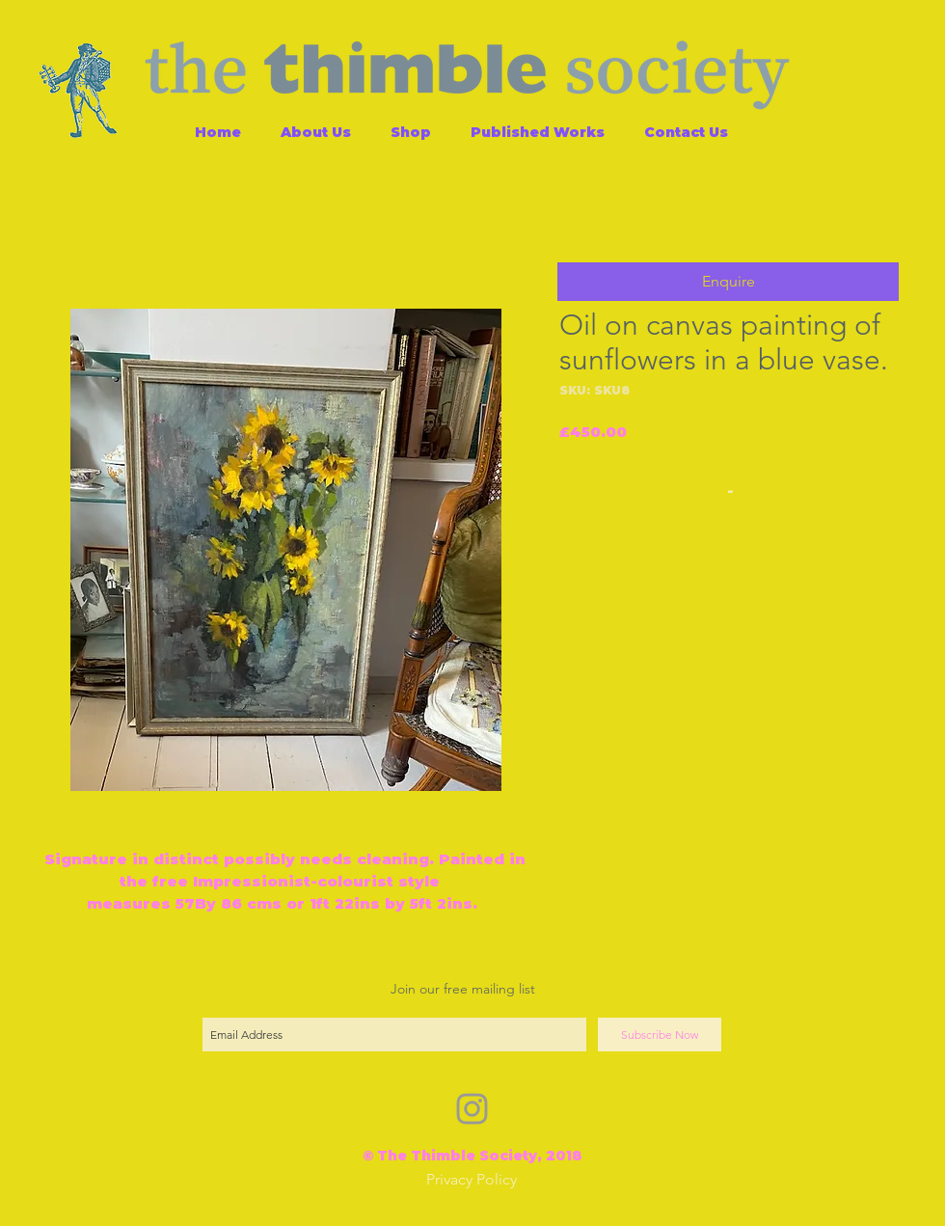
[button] (728, 281)
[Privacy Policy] (471, 1180)
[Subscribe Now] (659, 1034)
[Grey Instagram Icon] (472, 1109)
